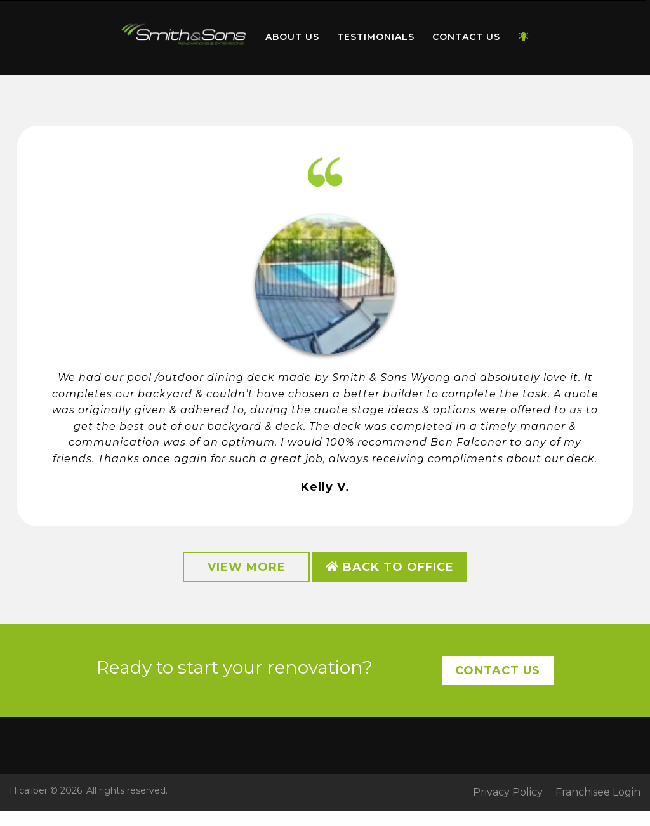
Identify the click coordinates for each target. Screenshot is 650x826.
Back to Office (390, 567)
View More (247, 567)
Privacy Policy (508, 792)
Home (184, 35)
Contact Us (466, 37)
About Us (292, 37)
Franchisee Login (597, 792)
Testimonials (376, 37)
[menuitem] (184, 37)
